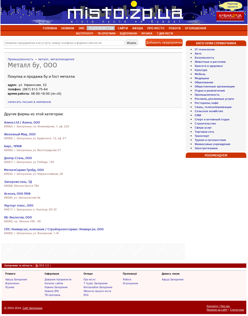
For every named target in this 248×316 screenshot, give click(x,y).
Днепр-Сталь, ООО (18, 158)
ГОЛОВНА (50, 28)
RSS (86, 295)
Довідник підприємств (58, 279)
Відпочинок (12, 283)
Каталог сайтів (54, 283)
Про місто (89, 279)
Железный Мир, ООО (20, 134)
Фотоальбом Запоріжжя (98, 287)
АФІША (137, 28)
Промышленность (20, 59)
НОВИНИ (67, 28)
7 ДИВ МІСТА (165, 33)
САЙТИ (123, 28)
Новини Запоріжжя (56, 287)
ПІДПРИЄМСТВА (101, 28)
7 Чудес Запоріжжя (96, 283)
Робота (127, 279)
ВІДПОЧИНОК (128, 33)
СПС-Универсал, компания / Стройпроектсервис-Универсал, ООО (54, 229)
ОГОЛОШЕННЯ (195, 28)
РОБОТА (175, 28)
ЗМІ (81, 28)
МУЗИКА (146, 33)
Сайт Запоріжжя (32, 308)
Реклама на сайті (217, 310)
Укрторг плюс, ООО (18, 205)
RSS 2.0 (44, 265)
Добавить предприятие (164, 42)
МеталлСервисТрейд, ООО (24, 170)
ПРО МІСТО (155, 28)
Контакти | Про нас (218, 306)
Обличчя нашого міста (97, 291)
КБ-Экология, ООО (18, 217)
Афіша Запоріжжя (16, 279)
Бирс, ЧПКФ (13, 146)
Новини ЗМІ (52, 291)
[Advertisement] (93, 251)
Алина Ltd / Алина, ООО (22, 122)
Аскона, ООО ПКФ (17, 193)
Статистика (237, 310)
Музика (9, 287)
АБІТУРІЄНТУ (84, 33)
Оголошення (130, 283)
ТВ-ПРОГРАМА (107, 33)
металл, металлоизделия (56, 59)
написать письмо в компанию (29, 102)
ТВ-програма (52, 295)
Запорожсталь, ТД (18, 181)
